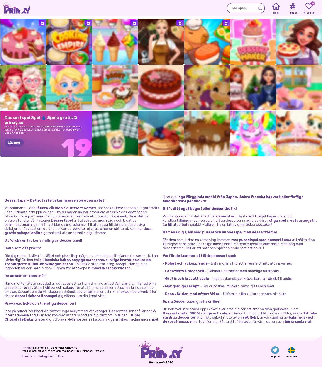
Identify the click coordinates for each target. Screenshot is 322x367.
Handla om (29, 356)
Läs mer (14, 142)
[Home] (276, 8)
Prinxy (26, 347)
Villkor (60, 356)
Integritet (46, 356)
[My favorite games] (309, 8)
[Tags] (292, 8)
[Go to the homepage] (15, 8)
